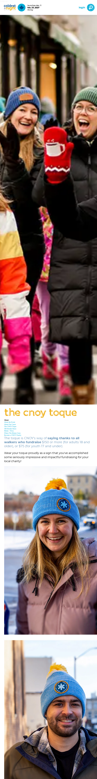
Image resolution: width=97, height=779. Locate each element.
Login (82, 7)
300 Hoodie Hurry (10, 429)
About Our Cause (10, 424)
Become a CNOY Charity (12, 435)
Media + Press (9, 431)
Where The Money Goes (12, 433)
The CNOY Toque (10, 426)
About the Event (9, 422)
